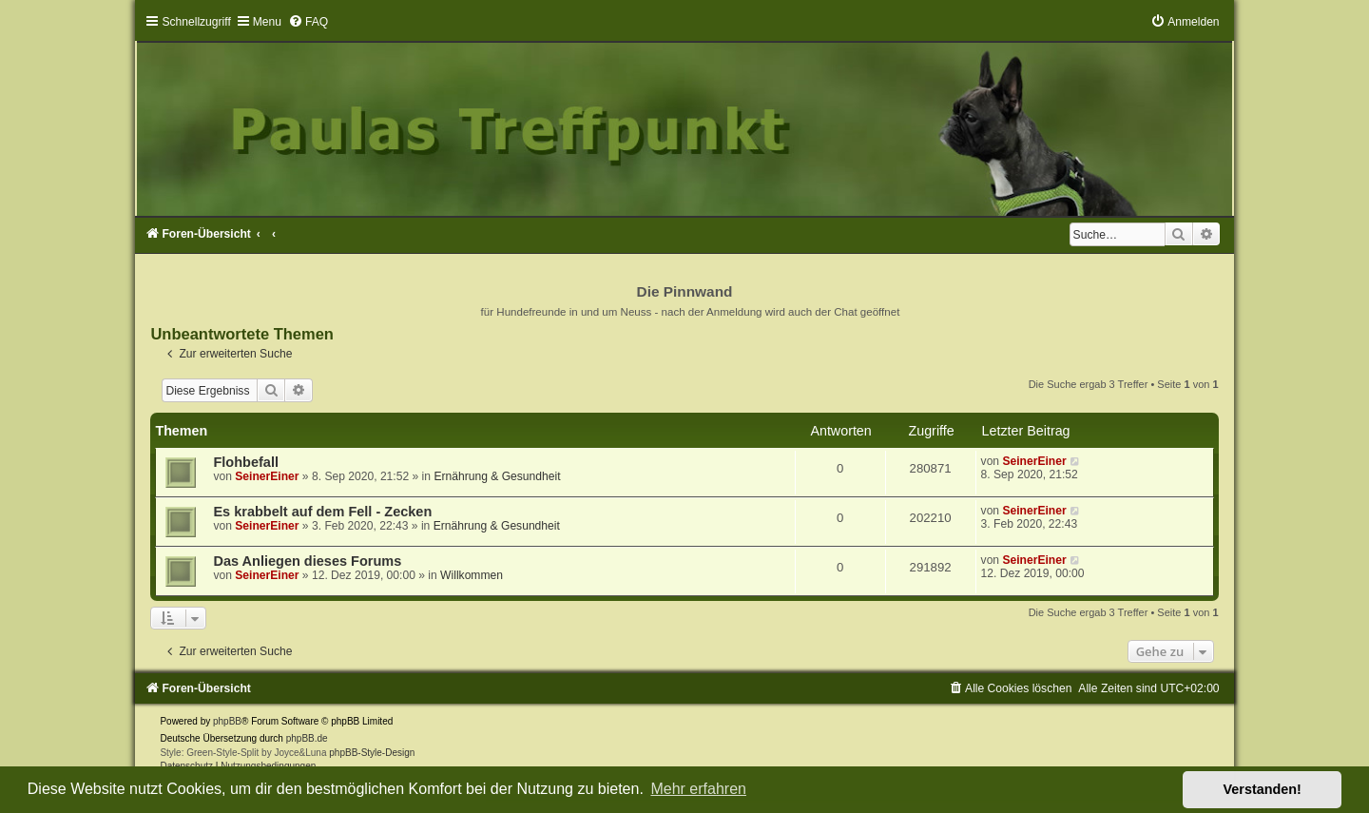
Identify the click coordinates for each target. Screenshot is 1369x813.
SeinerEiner (267, 476)
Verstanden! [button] (1263, 789)
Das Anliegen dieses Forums (307, 561)
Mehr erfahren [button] (698, 789)
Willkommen (471, 575)
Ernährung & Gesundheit (497, 476)
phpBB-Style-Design (372, 752)
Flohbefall (246, 462)
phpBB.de (307, 738)
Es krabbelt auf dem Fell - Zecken (322, 511)
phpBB (227, 721)
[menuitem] (308, 22)
